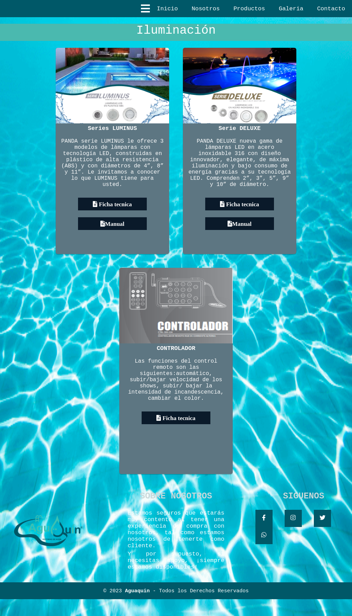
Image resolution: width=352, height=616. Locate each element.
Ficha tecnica (114, 220)
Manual (114, 240)
